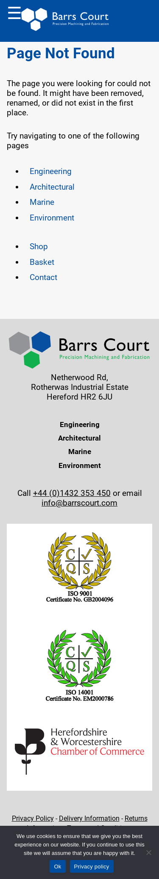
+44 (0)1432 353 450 (72, 493)
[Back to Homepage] (65, 21)
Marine (42, 202)
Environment (52, 218)
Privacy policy (91, 866)
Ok (57, 866)
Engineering (51, 171)
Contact (43, 277)
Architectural (52, 187)
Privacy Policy (33, 818)
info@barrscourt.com (79, 503)
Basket (42, 262)
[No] (148, 852)
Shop (39, 246)
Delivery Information (89, 818)
